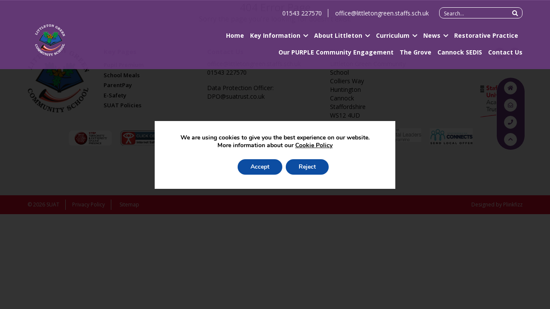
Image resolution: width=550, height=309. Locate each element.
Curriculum (392, 39)
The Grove (415, 56)
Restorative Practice (486, 39)
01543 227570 (302, 16)
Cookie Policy (314, 145)
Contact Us (505, 56)
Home (235, 39)
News (431, 39)
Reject (307, 167)
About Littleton (338, 39)
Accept (260, 167)
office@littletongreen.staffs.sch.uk (382, 16)
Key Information (275, 39)
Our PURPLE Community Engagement (336, 56)
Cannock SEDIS (459, 56)
